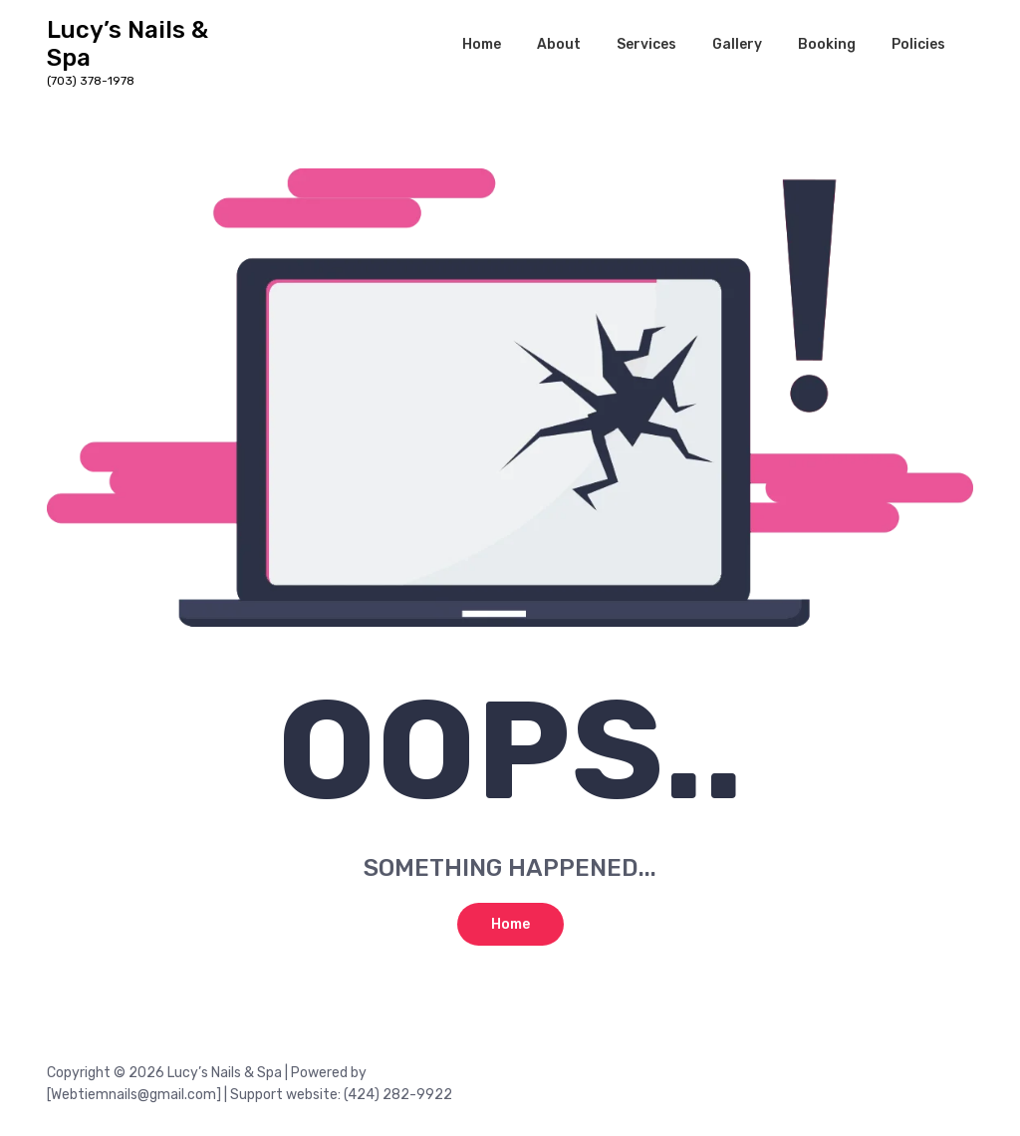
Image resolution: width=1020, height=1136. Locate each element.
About (559, 44)
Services (646, 44)
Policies (918, 44)
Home (481, 44)
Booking (827, 44)
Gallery (737, 44)
